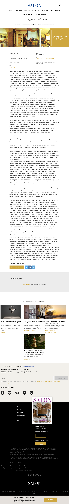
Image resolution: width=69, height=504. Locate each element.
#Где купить (27, 359)
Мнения (43, 14)
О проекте (4, 466)
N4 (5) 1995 (12, 67)
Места (43, 10)
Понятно (50, 500)
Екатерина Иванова (49, 58)
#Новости (3, 332)
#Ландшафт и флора (50, 330)
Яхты (25, 14)
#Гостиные (32, 330)
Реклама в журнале (30, 466)
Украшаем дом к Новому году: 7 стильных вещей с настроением (34, 351)
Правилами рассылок (20, 383)
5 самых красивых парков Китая (55, 321)
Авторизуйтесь (26, 284)
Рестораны (36, 14)
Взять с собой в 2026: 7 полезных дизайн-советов (34, 322)
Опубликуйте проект (40, 443)
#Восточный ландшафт (50, 332)
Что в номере (41, 436)
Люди (52, 10)
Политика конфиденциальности (24, 470)
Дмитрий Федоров (40, 58)
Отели (30, 14)
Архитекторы (35, 10)
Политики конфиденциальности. (23, 502)
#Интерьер (26, 330)
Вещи (47, 10)
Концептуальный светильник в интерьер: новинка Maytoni (11, 322)
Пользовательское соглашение (34, 468)
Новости (11, 10)
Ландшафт (27, 10)
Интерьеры (19, 10)
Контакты (43, 466)
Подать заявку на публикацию (12, 468)
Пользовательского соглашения (45, 381)
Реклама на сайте (15, 466)
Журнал (57, 10)
